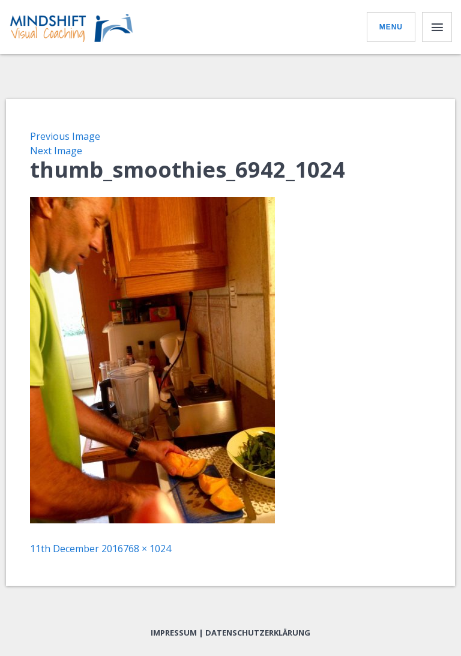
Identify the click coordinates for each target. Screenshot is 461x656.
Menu (391, 27)
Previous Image (65, 136)
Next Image (56, 150)
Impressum (174, 632)
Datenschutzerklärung (257, 632)
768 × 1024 (147, 548)
